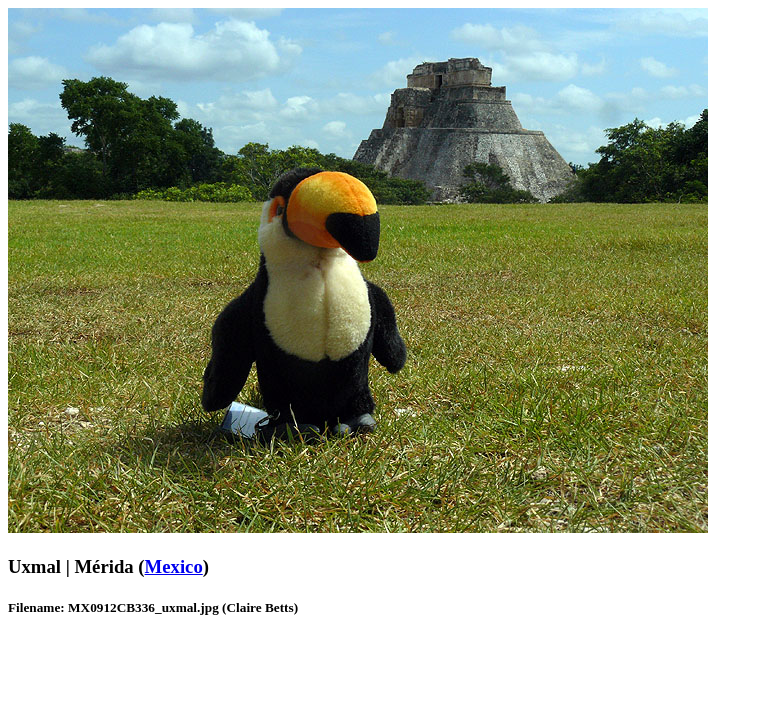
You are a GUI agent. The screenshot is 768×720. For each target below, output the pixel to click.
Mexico (174, 566)
